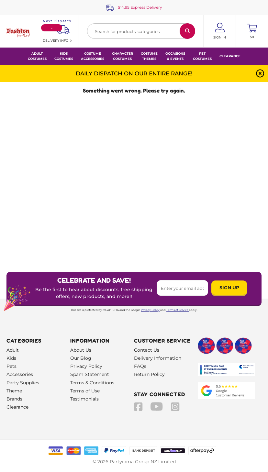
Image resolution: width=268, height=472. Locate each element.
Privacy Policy (150, 310)
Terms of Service (177, 310)
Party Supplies (22, 383)
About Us (80, 350)
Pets (11, 366)
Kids (11, 358)
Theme (14, 391)
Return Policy (149, 374)
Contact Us (146, 350)
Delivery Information (157, 358)
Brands (14, 399)
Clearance (229, 56)
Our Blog (80, 358)
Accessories (19, 374)
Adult (12, 350)
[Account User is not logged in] (220, 31)
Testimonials (84, 399)
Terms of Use (85, 391)
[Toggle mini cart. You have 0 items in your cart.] (252, 31)
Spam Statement (89, 374)
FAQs (140, 366)
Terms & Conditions (92, 383)
